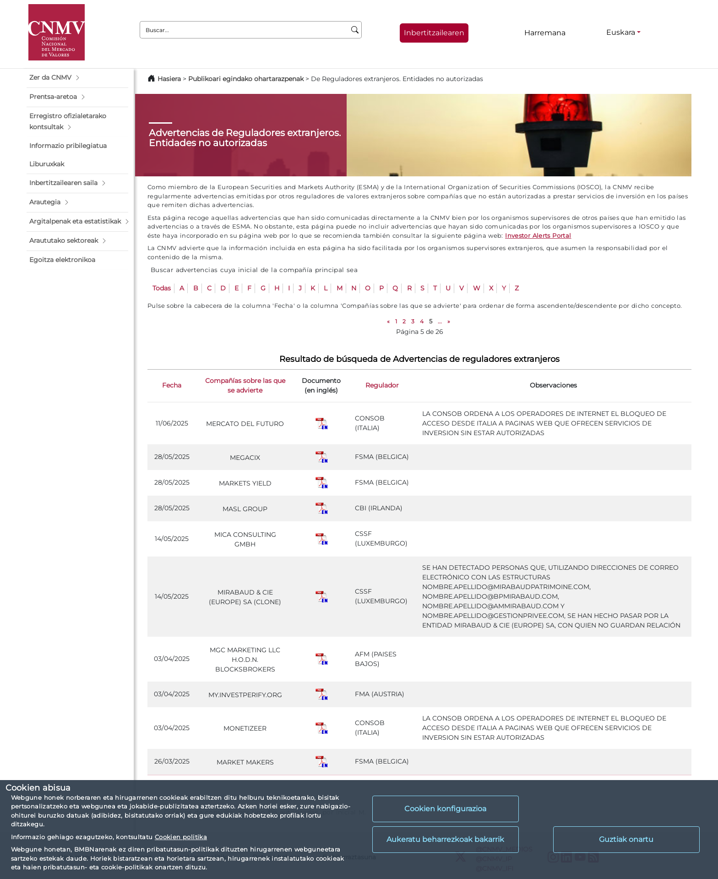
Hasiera (169, 79)
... (440, 321)
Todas (161, 288)
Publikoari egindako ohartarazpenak (246, 79)
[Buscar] (355, 29)
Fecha (171, 385)
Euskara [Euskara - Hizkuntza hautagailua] (620, 32)
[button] (77, 78)
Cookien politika (181, 837)
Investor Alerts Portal (538, 235)
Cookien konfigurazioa (445, 808)
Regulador (382, 385)
